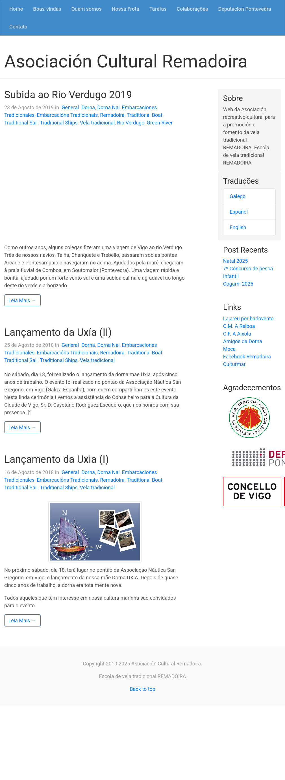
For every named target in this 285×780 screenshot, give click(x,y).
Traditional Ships (59, 123)
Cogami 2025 (238, 284)
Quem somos (86, 9)
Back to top (142, 689)
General (70, 107)
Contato (18, 27)
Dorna (88, 107)
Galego (237, 196)
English (238, 227)
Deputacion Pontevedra (244, 9)
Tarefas (158, 9)
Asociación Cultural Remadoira (125, 61)
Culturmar (234, 364)
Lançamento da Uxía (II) (58, 332)
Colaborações (192, 9)
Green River (159, 123)
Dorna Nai (108, 107)
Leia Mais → (22, 300)
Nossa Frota (125, 9)
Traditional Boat (144, 115)
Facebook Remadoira (247, 357)
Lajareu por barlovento (248, 318)
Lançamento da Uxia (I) (56, 459)
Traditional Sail (21, 123)
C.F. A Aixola (237, 334)
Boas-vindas (47, 9)
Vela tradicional (97, 123)
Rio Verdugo (130, 123)
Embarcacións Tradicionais (67, 115)
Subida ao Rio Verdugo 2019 (68, 95)
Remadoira (112, 115)
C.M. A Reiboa (239, 326)
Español (239, 212)
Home (16, 9)
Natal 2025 (235, 261)
